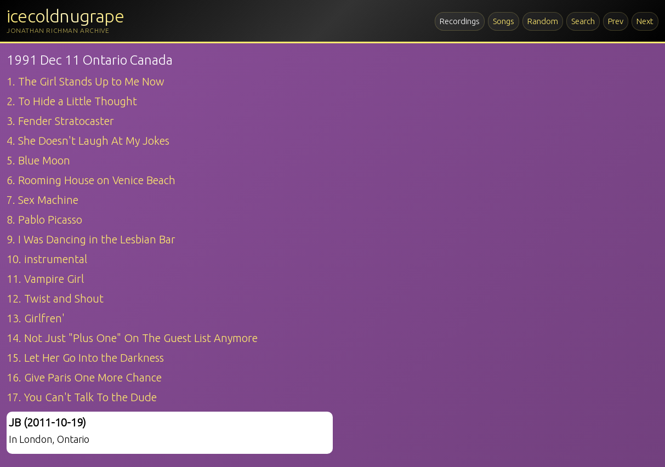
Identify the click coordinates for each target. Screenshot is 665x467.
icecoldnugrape (65, 16)
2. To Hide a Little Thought (72, 101)
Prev (615, 21)
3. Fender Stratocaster (60, 121)
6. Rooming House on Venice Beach (91, 180)
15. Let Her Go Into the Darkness (85, 357)
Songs (503, 21)
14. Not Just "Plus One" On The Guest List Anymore (132, 338)
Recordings (460, 21)
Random (542, 21)
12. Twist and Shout (55, 298)
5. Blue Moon (38, 160)
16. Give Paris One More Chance (84, 377)
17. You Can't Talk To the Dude (82, 397)
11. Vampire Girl (45, 278)
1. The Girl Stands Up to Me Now (85, 81)
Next (644, 21)
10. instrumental (47, 259)
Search (583, 21)
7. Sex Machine (42, 199)
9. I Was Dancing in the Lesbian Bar (91, 239)
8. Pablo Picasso (44, 219)
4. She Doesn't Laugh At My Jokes (88, 140)
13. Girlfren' (36, 318)
